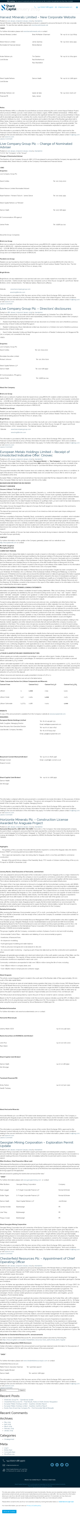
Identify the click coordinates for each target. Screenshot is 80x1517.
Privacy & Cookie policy (34, 1505)
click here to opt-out (66, 1501)
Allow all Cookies (9, 1511)
